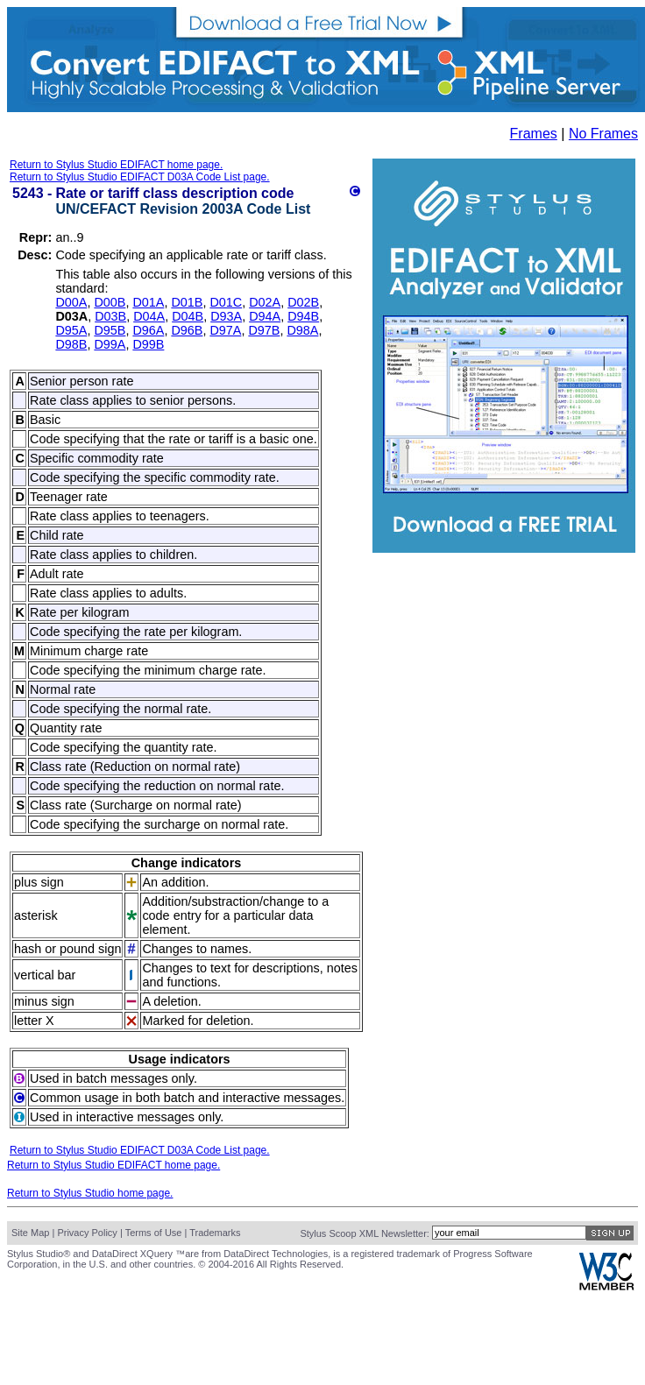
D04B (187, 316)
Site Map (30, 1232)
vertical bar (44, 975)
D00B (109, 302)
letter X (34, 1021)
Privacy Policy (87, 1232)
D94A (264, 316)
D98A (302, 330)
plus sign (39, 882)
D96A (148, 330)
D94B (303, 316)
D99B (148, 344)
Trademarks (214, 1232)
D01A (148, 302)
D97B (264, 330)
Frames (533, 133)
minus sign (44, 1001)
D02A (264, 302)
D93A (226, 316)
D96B (186, 330)
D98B (71, 344)
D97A (225, 330)
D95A (71, 330)
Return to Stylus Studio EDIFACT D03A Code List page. (140, 177)
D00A (71, 302)
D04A (149, 316)
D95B (109, 330)
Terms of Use (153, 1232)
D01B (186, 302)
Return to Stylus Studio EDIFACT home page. (116, 165)
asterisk (36, 915)
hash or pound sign (67, 949)
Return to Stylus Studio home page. (90, 1193)
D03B (110, 316)
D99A (109, 344)
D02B (303, 302)
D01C (225, 302)
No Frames (603, 133)
